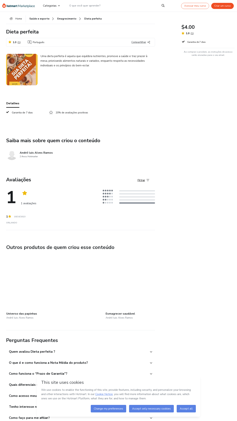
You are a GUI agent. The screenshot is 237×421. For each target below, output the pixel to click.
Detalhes (12, 105)
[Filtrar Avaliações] (143, 182)
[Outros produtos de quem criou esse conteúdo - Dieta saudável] (153, 286)
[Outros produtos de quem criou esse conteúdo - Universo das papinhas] (26, 286)
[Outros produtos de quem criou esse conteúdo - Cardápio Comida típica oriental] (111, 286)
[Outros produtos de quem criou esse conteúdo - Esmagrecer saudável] (68, 286)
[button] (76, 349)
